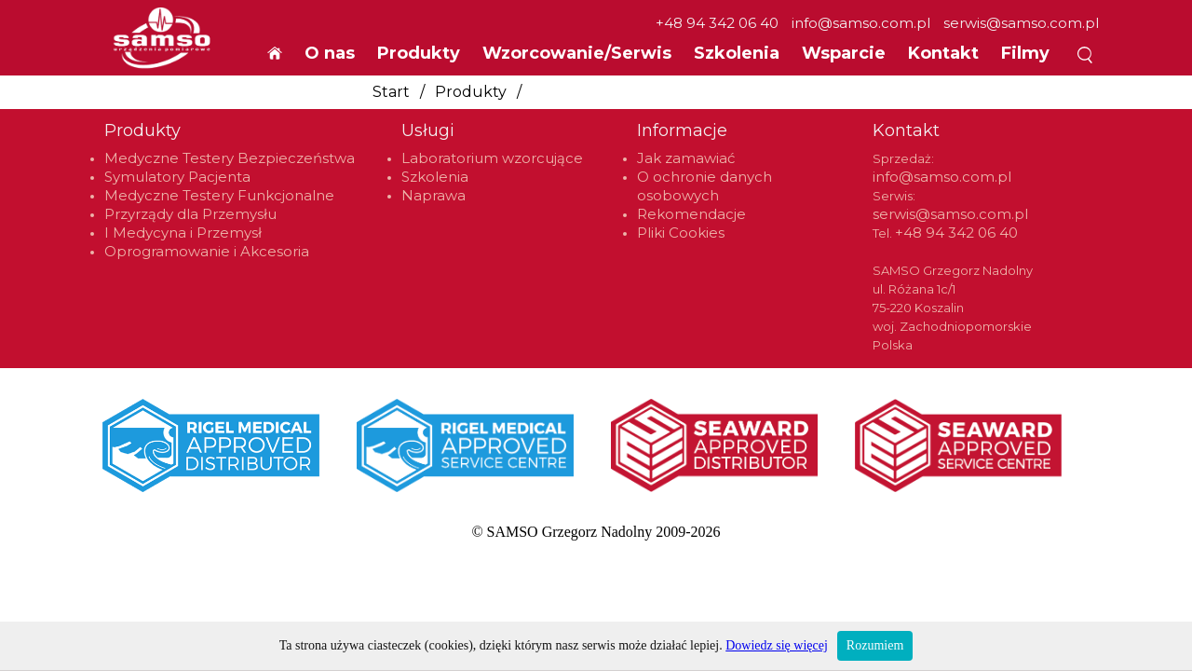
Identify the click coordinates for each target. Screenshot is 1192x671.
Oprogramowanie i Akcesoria (206, 251)
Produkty (471, 92)
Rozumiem (875, 645)
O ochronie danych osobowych (704, 186)
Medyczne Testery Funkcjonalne (219, 195)
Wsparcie (844, 53)
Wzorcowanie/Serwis (576, 53)
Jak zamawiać (686, 158)
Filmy (1025, 53)
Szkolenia (736, 53)
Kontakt (943, 53)
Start (391, 92)
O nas (330, 53)
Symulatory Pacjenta (177, 176)
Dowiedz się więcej (776, 645)
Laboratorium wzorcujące (492, 158)
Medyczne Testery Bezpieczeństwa (229, 158)
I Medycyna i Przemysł (183, 232)
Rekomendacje (691, 214)
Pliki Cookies (681, 232)
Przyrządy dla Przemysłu (190, 214)
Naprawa (433, 195)
